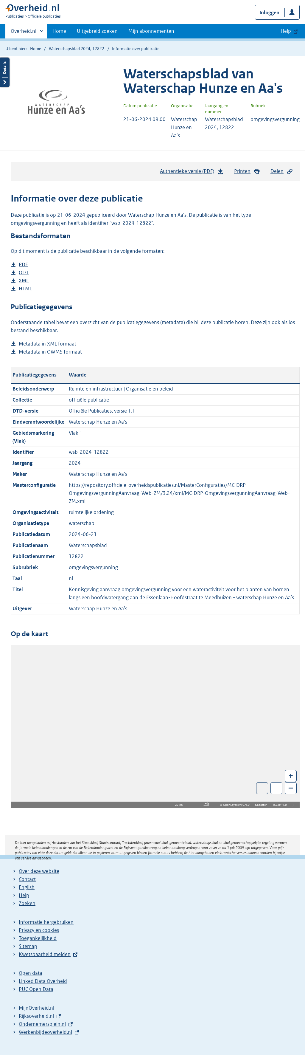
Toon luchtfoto (262, 788)
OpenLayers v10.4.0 (237, 805)
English (27, 887)
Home (59, 31)
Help (24, 895)
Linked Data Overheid (43, 981)
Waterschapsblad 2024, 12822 (76, 48)
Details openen (5, 72)
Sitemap (28, 946)
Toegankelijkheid (38, 938)
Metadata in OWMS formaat (50, 352)
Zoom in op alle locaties (276, 788)
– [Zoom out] (290, 787)
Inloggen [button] (269, 12)
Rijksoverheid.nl (36, 1016)
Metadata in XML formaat (47, 344)
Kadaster (262, 805)
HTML (25, 289)
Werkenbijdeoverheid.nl (45, 1032)
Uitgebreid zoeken (97, 31)
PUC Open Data (36, 989)
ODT (24, 273)
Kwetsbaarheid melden (45, 954)
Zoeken (27, 903)
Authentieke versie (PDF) (192, 172)
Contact (27, 879)
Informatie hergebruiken (46, 922)
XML (24, 281)
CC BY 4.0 (282, 805)
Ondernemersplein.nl (42, 1024)
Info (206, 804)
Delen (281, 171)
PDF (23, 265)
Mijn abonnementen (151, 31)
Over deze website (39, 871)
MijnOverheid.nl (36, 1008)
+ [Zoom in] (290, 775)
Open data (30, 973)
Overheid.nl (23, 32)
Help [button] (286, 31)
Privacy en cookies (39, 930)
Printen (247, 171)
